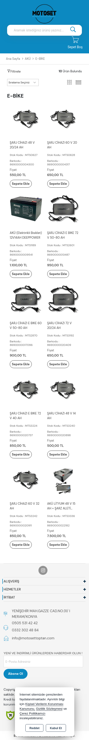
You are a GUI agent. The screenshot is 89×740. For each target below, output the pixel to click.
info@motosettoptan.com (33, 638)
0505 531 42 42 (25, 623)
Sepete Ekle (21, 184)
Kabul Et (56, 728)
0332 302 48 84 (25, 630)
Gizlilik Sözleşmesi (49, 708)
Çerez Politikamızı (33, 713)
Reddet (34, 728)
